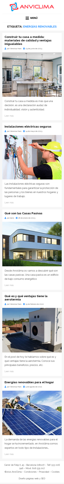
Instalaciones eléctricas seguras (28, 126)
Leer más (9, 116)
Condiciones (30, 472)
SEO (43, 478)
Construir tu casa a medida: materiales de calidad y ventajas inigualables (28, 40)
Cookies (56, 472)
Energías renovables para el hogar (29, 382)
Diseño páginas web (29, 478)
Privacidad (44, 472)
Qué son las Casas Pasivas (23, 213)
